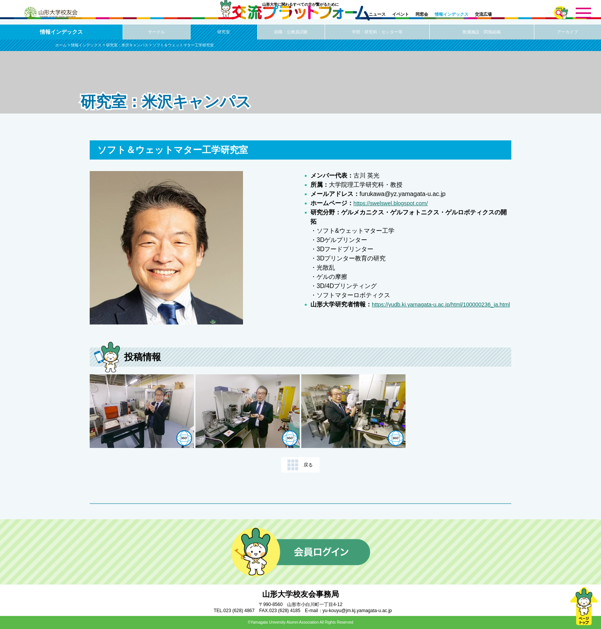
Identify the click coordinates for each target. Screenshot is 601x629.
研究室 (224, 32)
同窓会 (421, 14)
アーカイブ (567, 32)
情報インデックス (451, 14)
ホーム (61, 45)
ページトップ (584, 606)
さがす (561, 13)
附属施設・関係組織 (482, 32)
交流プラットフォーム (300, 18)
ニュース (377, 14)
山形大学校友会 (50, 13)
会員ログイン (300, 551)
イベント (400, 14)
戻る (308, 465)
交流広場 (483, 14)
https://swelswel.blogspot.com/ (394, 203)
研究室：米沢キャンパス (127, 45)
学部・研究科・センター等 (377, 32)
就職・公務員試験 (290, 32)
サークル (156, 32)
